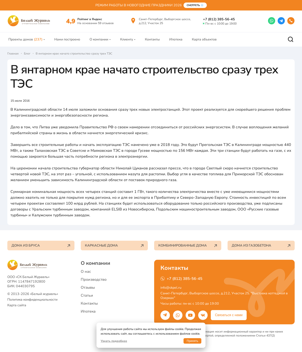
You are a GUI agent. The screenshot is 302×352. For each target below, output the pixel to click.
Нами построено (67, 39)
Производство (94, 279)
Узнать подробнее (114, 341)
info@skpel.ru (170, 287)
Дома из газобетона (261, 245)
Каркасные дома (114, 245)
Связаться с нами (228, 315)
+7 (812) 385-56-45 (219, 19)
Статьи (87, 295)
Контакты (152, 39)
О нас (86, 271)
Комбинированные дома (187, 245)
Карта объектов (204, 39)
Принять (192, 341)
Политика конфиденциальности (32, 299)
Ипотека (175, 39)
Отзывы (88, 287)
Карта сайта (16, 305)
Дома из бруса (41, 245)
